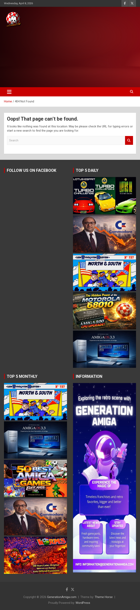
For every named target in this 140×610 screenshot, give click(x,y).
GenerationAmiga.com (61, 597)
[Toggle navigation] (9, 91)
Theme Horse (104, 597)
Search (129, 140)
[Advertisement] (70, 58)
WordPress (83, 603)
